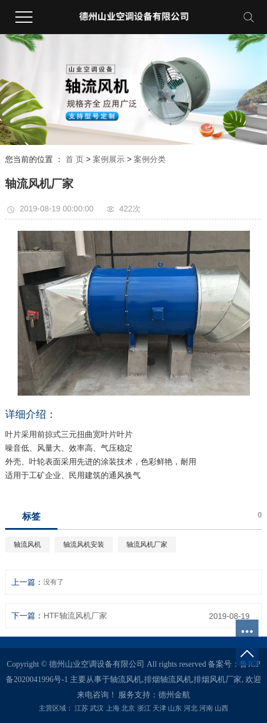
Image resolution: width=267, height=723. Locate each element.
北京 (128, 708)
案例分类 (150, 159)
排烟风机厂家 (217, 679)
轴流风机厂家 (146, 545)
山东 (175, 708)
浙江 (144, 708)
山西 (221, 708)
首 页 (74, 159)
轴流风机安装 (83, 545)
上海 (113, 708)
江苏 (81, 708)
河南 (206, 708)
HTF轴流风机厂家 (74, 615)
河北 (191, 708)
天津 (159, 708)
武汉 (97, 708)
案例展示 (109, 159)
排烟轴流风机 (168, 679)
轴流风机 (27, 545)
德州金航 (174, 695)
